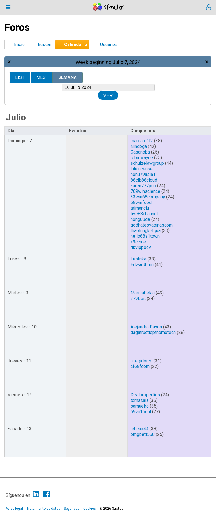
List (19, 77)
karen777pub (143, 185)
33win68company (147, 197)
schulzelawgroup (147, 163)
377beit (138, 298)
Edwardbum (142, 264)
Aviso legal (14, 509)
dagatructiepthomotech (153, 332)
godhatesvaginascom (151, 225)
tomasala (139, 400)
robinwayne (141, 157)
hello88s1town (145, 236)
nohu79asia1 (143, 174)
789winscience (145, 191)
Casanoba (140, 152)
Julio (16, 117)
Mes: (41, 77)
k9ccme (138, 241)
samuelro (139, 406)
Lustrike (138, 259)
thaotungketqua (145, 230)
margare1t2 (141, 140)
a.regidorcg (141, 360)
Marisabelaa (142, 293)
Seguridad (72, 509)
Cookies (89, 509)
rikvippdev (140, 247)
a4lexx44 (139, 428)
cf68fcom (140, 366)
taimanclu (139, 208)
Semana (67, 77)
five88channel (144, 213)
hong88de (140, 219)
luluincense (141, 168)
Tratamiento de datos (43, 509)
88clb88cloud (143, 180)
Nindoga (138, 146)
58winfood (141, 202)
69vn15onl (140, 411)
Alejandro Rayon (146, 327)
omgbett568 (142, 434)
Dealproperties (145, 394)
